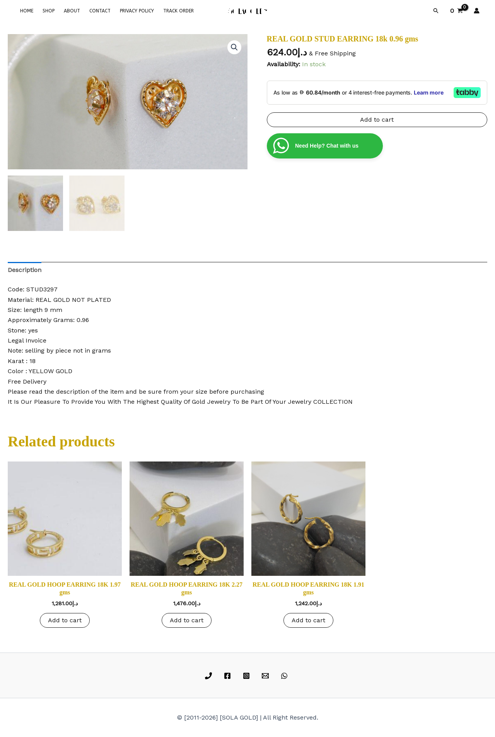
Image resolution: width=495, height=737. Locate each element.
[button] (436, 11)
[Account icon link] (477, 11)
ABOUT (72, 11)
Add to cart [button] (65, 620)
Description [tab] (24, 270)
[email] (266, 675)
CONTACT (100, 11)
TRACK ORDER (178, 11)
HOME (26, 11)
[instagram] (248, 675)
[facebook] (229, 675)
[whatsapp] (285, 675)
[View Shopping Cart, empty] (456, 11)
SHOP (49, 11)
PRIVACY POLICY (137, 11)
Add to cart (377, 119)
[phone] (210, 675)
